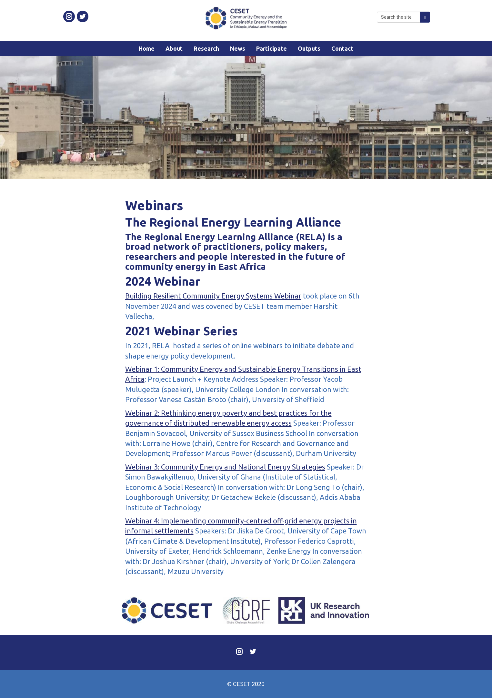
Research (206, 48)
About (174, 48)
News (237, 48)
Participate (271, 48)
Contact (342, 48)
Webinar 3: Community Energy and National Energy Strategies (225, 467)
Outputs (309, 48)
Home (147, 48)
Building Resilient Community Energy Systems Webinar (213, 296)
